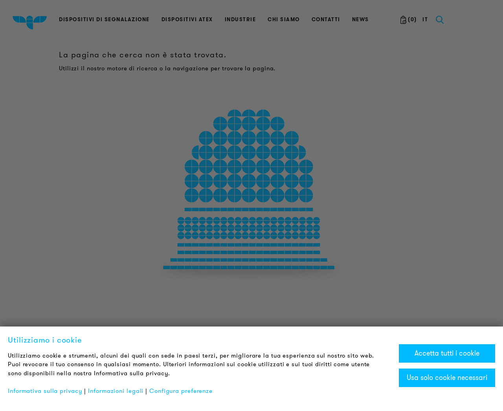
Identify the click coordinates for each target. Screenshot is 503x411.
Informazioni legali (115, 391)
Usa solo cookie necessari (447, 377)
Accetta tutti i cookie (447, 353)
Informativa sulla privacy (45, 391)
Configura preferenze (181, 391)
